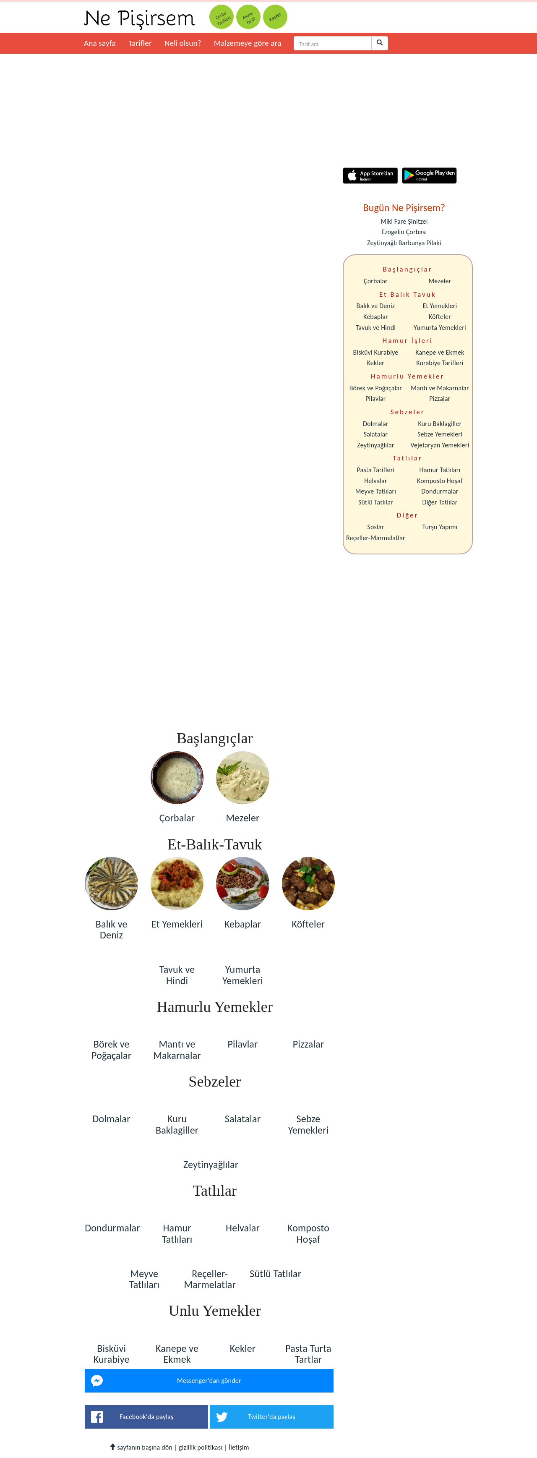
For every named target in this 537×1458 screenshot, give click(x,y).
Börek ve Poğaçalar (375, 388)
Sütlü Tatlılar (375, 502)
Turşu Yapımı (440, 527)
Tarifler (140, 43)
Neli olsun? (182, 43)
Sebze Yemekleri (439, 434)
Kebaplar (375, 317)
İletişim (239, 1447)
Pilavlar (375, 398)
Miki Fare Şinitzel (404, 221)
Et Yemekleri (439, 306)
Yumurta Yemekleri (440, 328)
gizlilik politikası (200, 1447)
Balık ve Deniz (376, 306)
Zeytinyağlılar (375, 445)
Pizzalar (439, 398)
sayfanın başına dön (140, 1447)
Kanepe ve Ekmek (439, 352)
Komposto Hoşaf (440, 481)
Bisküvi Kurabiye (375, 352)
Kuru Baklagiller (440, 424)
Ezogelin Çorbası (404, 232)
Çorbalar (376, 281)
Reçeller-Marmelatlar (375, 538)
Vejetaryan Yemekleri (439, 445)
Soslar (375, 527)
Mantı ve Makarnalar (440, 388)
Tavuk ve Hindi (376, 328)
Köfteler (440, 317)
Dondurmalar (439, 491)
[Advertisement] (209, 702)
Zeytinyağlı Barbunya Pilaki (404, 243)
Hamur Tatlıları (440, 470)
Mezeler (440, 281)
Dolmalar (375, 424)
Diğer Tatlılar (439, 502)
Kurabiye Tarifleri (439, 363)
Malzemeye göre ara (248, 43)
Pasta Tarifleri (376, 470)
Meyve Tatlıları (375, 491)
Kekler (375, 363)
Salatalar (376, 434)
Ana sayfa (100, 43)
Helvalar (375, 481)
